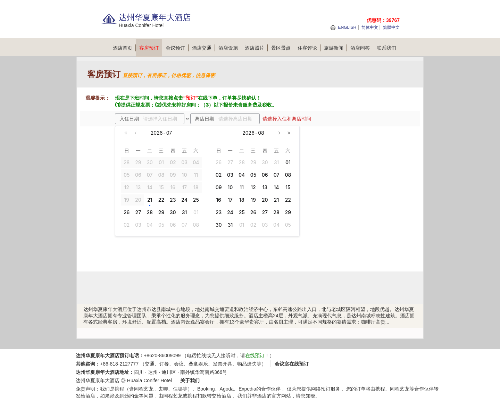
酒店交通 (203, 47)
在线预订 (255, 355)
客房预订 (150, 47)
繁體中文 (391, 27)
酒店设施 (229, 47)
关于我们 (190, 380)
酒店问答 (361, 47)
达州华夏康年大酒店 (97, 380)
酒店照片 (256, 47)
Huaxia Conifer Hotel (149, 380)
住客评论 (309, 47)
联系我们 (386, 48)
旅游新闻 (335, 47)
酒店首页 (124, 47)
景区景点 (282, 47)
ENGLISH (347, 27)
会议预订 (177, 47)
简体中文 (369, 27)
